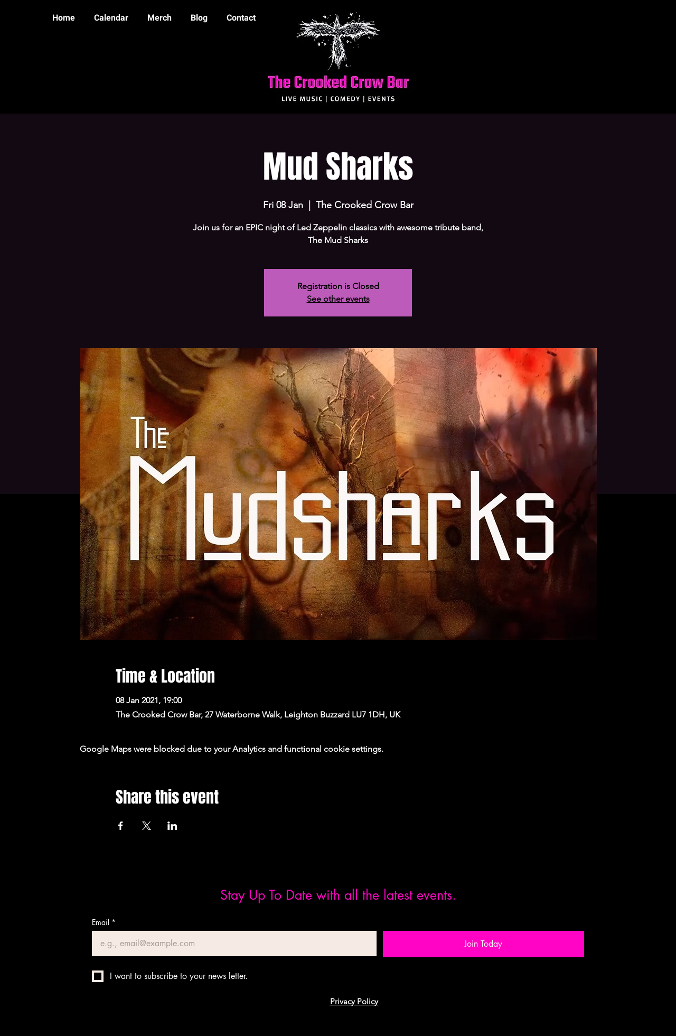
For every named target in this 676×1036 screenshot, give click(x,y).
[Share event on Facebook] (121, 826)
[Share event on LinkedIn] (172, 826)
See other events (338, 299)
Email (104, 922)
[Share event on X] (147, 826)
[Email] (231, 943)
